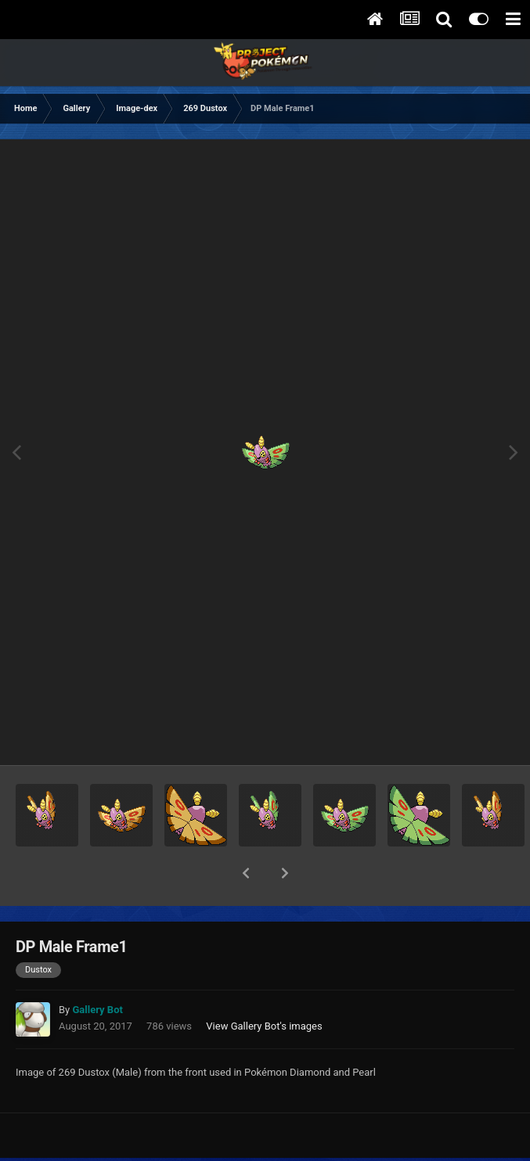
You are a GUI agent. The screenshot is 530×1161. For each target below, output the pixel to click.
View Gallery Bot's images (264, 985)
